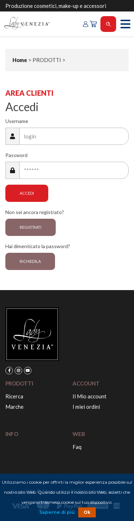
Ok (87, 512)
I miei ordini (86, 406)
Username (16, 121)
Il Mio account (89, 396)
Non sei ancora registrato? (34, 212)
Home (20, 60)
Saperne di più (57, 512)
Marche (14, 406)
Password (16, 155)
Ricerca (14, 396)
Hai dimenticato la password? (37, 246)
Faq (77, 447)
